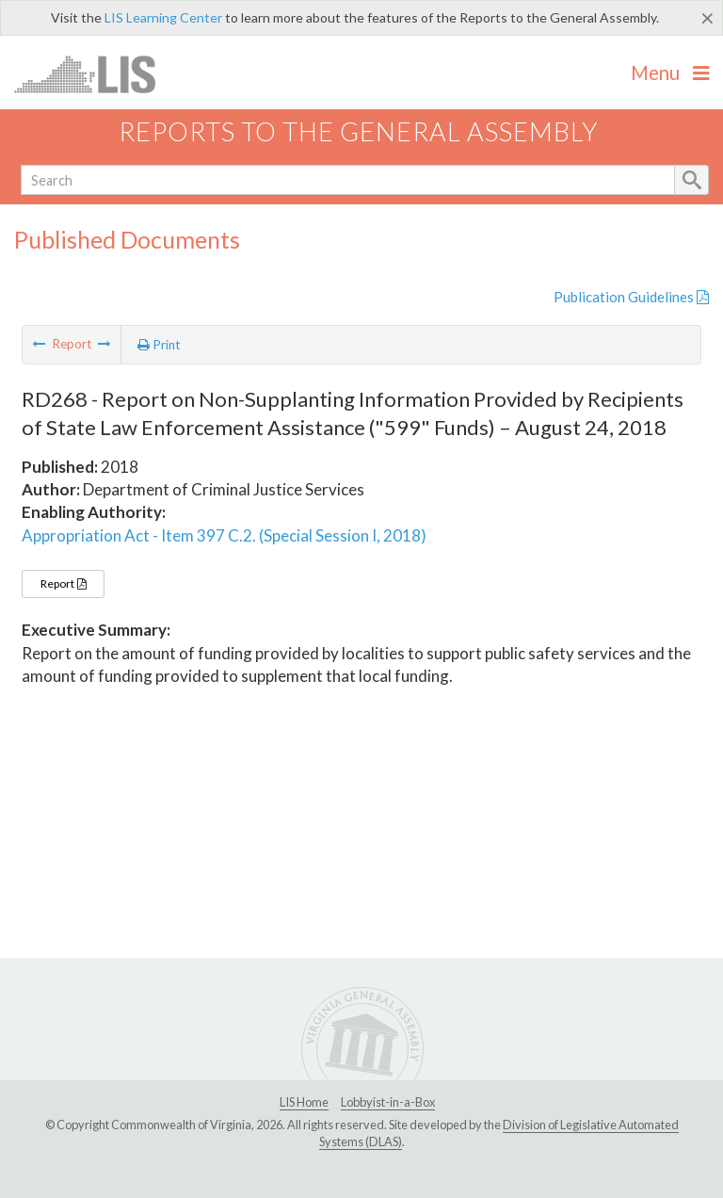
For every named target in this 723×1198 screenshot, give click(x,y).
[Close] (707, 18)
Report (63, 583)
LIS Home (304, 1101)
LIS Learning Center (163, 17)
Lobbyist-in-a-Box (388, 1101)
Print (159, 344)
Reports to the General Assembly (359, 131)
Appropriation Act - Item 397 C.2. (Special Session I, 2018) (224, 535)
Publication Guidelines (631, 296)
